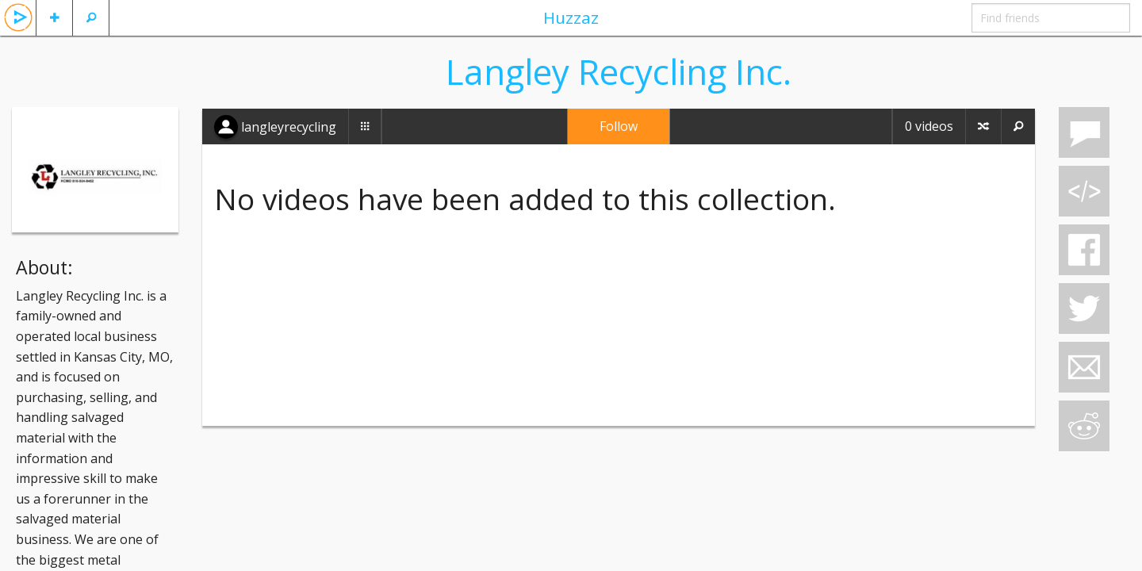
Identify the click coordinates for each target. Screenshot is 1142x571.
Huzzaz (571, 17)
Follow (619, 126)
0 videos (929, 126)
